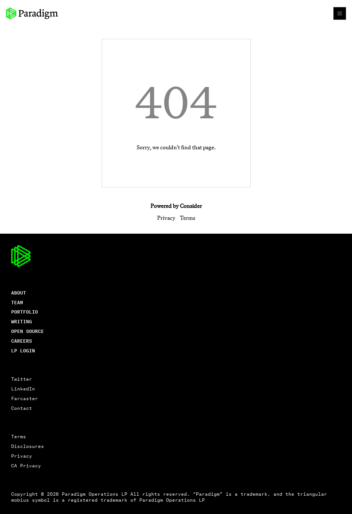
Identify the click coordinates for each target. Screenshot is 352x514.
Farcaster (24, 398)
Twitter (21, 378)
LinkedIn (23, 388)
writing (21, 321)
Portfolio (24, 311)
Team (17, 302)
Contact (21, 408)
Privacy (166, 217)
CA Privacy (26, 465)
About (18, 292)
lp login (23, 350)
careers (21, 340)
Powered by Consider (176, 205)
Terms (187, 217)
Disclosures (27, 446)
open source (27, 331)
